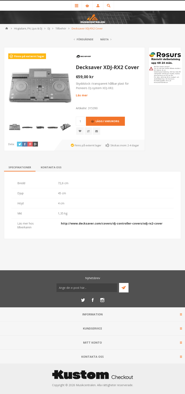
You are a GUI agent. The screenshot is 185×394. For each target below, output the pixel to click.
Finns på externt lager (29, 56)
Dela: (11, 144)
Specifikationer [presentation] (19, 167)
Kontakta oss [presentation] (51, 167)
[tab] (20, 167)
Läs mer (82, 95)
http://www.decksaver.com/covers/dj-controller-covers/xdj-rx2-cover (111, 223)
